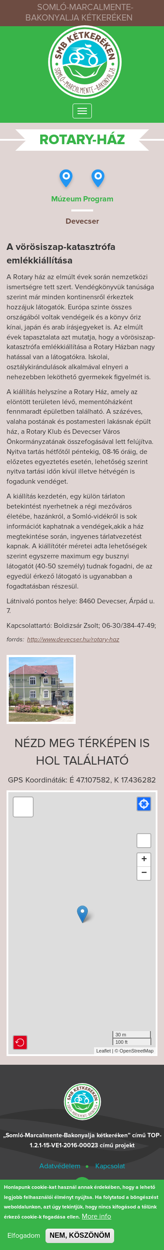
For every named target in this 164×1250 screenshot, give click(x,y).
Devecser (82, 221)
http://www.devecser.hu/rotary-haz (73, 639)
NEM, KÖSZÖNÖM (79, 1236)
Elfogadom (23, 1236)
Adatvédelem (59, 1166)
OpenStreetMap (136, 1050)
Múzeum (66, 199)
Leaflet (103, 1050)
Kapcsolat (110, 1166)
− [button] (144, 873)
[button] (143, 803)
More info (96, 1216)
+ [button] (144, 859)
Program (98, 199)
